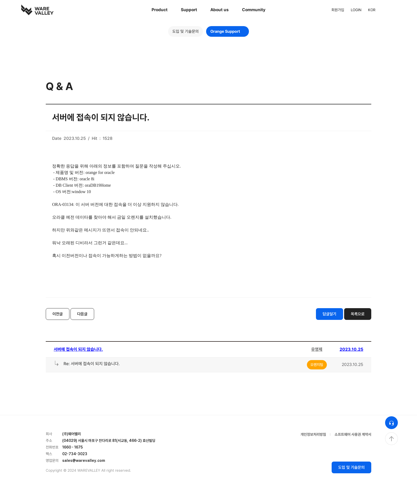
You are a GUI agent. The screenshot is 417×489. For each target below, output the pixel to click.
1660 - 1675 (72, 447)
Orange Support (227, 31)
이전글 (57, 314)
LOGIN (356, 10)
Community (253, 9)
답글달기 (329, 314)
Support (189, 9)
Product (160, 9)
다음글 (82, 314)
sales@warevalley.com (83, 460)
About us (219, 9)
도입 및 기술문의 (185, 31)
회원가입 (337, 10)
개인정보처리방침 (313, 434)
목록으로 (358, 314)
